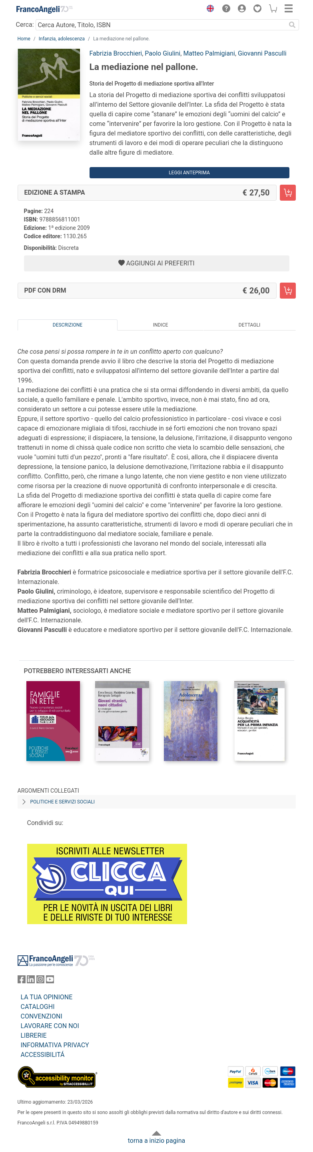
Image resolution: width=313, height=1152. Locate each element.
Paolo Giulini (162, 53)
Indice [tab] (160, 325)
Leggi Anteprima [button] (189, 172)
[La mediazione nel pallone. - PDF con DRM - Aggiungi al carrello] (288, 291)
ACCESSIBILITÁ (43, 1054)
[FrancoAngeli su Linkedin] (31, 981)
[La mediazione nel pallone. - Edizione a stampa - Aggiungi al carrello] (288, 193)
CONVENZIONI (41, 1016)
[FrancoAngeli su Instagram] (40, 981)
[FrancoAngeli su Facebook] (22, 981)
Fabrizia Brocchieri (116, 53)
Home (24, 39)
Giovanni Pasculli (262, 53)
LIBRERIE (34, 1035)
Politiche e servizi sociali (62, 802)
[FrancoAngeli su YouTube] (50, 981)
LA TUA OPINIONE (47, 997)
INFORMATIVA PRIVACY (55, 1045)
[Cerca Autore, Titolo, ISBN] (161, 24)
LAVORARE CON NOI (50, 1026)
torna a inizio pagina (156, 1140)
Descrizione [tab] (67, 325)
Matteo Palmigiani (209, 53)
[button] (208, 9)
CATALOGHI (38, 1006)
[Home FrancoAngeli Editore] (44, 9)
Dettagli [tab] (249, 325)
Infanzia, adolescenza (62, 39)
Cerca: (25, 24)
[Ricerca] (292, 24)
